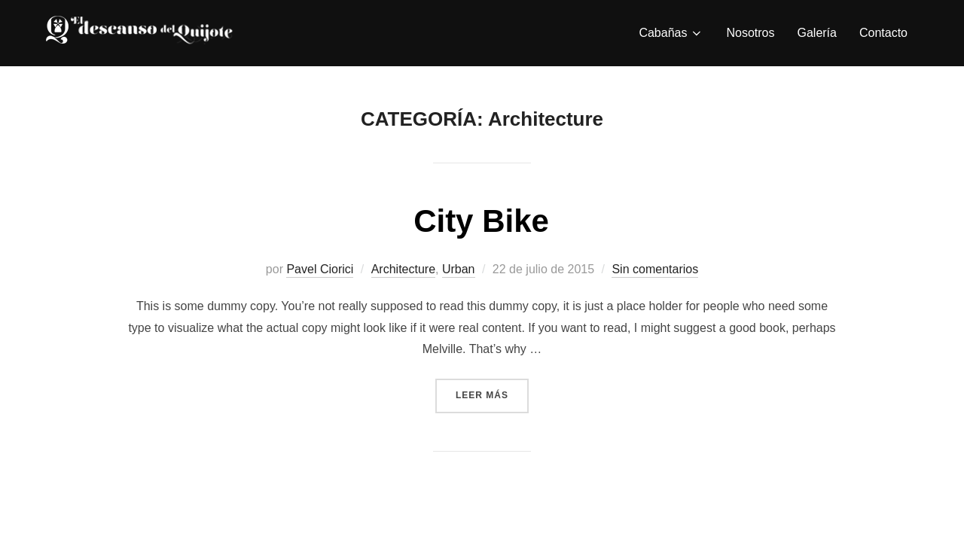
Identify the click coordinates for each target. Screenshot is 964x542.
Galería (816, 32)
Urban (458, 269)
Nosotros (750, 32)
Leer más (492, 393)
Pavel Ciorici (319, 269)
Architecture (403, 269)
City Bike (481, 221)
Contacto (883, 32)
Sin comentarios (655, 269)
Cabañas (671, 33)
